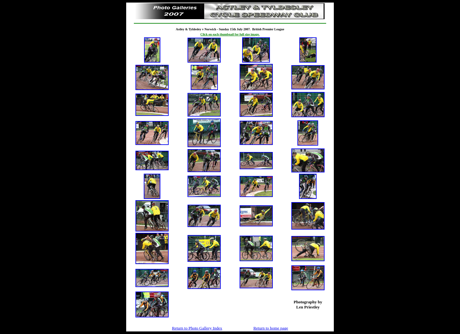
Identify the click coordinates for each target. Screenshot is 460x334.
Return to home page (270, 328)
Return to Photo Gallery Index (197, 328)
